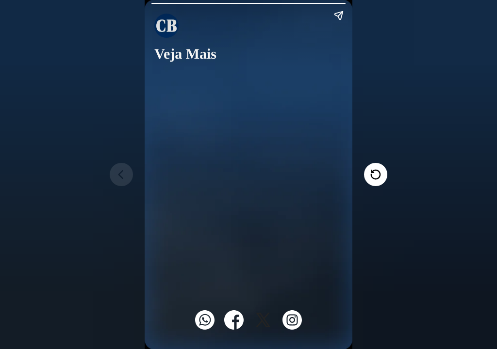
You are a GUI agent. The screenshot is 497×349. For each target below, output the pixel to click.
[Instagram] (292, 327)
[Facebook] (234, 327)
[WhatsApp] (205, 327)
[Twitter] (263, 327)
